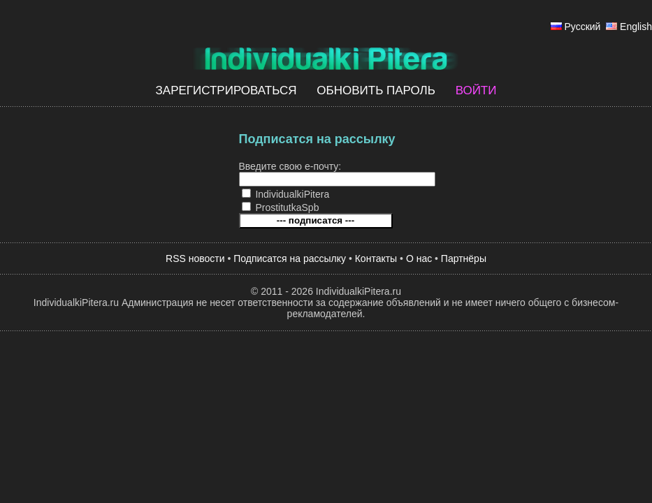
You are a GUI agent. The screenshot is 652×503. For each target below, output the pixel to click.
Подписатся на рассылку (289, 258)
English (636, 26)
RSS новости (195, 258)
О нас (419, 258)
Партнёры (463, 258)
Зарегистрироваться (226, 90)
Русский (582, 26)
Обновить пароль (376, 90)
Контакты (376, 258)
